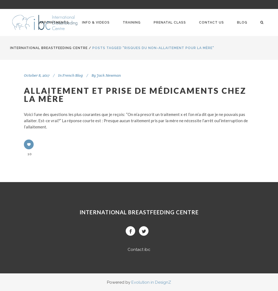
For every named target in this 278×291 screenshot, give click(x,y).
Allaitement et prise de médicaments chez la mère (135, 95)
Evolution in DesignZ (151, 282)
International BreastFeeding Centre (49, 48)
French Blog (72, 75)
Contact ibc (139, 249)
